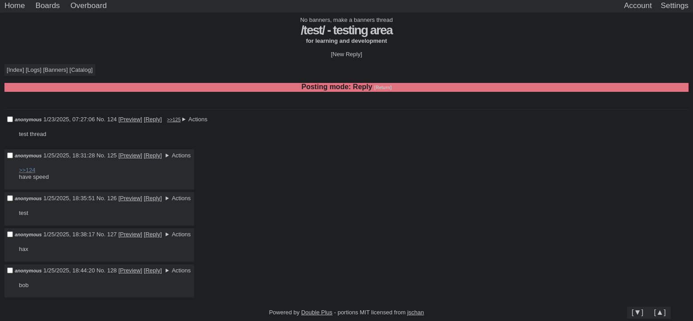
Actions (197, 119)
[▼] (638, 312)
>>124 (27, 170)
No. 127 (107, 234)
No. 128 (107, 270)
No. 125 (107, 155)
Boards (48, 5)
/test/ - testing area (346, 30)
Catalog (81, 69)
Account (638, 5)
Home (14, 5)
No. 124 (107, 119)
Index (15, 69)
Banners (55, 69)
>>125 (174, 119)
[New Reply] (346, 54)
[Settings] (675, 6)
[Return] (383, 87)
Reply (153, 119)
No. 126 (107, 198)
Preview (130, 119)
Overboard (88, 5)
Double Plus (316, 312)
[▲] (660, 312)
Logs (33, 69)
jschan (415, 312)
